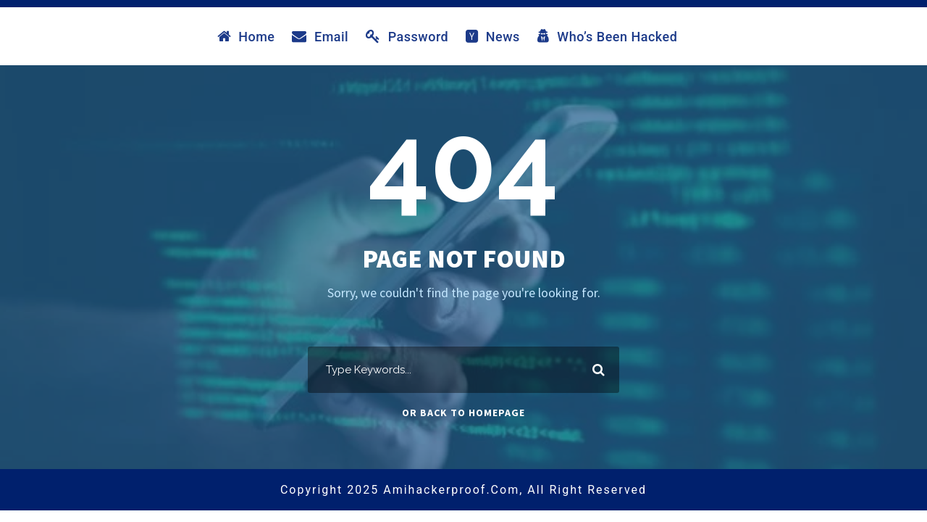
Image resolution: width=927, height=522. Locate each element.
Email (320, 36)
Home (246, 36)
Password (407, 36)
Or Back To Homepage (463, 412)
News (493, 36)
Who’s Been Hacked (607, 36)
